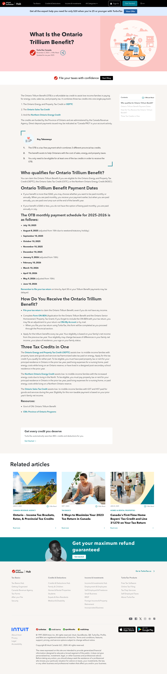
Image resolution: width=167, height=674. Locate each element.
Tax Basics (36, 3)
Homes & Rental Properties (59, 590)
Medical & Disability (56, 601)
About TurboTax (128, 597)
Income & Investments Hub (96, 583)
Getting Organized (19, 587)
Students (51, 594)
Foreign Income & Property (96, 601)
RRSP (87, 597)
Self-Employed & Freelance (96, 590)
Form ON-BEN (40, 315)
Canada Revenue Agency (22, 590)
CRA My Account (68, 322)
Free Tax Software (128, 583)
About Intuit (16, 635)
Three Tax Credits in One (130, 116)
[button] (153, 3)
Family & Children (55, 587)
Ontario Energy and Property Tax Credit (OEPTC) (47, 352)
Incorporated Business (94, 608)
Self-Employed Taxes (130, 594)
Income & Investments (73, 3)
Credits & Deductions (52, 3)
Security (15, 601)
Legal (14, 641)
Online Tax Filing (128, 587)
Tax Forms (16, 594)
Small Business (91, 594)
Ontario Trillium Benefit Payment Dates (136, 106)
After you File (17, 597)
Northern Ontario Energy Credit (46, 115)
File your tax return (32, 310)
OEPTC (69, 104)
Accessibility (17, 644)
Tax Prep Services (128, 590)
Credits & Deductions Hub (59, 583)
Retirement (89, 604)
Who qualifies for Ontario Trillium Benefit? (137, 103)
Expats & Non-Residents (58, 597)
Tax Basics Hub (18, 583)
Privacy (15, 638)
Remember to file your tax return (36, 289)
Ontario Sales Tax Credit (38, 109)
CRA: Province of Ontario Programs (39, 411)
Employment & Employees (96, 587)
